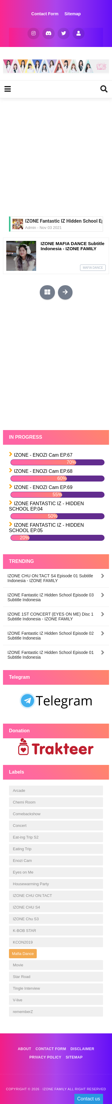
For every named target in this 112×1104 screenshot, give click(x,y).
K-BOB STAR (24, 930)
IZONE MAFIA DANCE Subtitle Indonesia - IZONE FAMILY (73, 246)
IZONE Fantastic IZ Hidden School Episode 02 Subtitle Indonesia (50, 635)
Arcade (19, 790)
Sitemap (73, 13)
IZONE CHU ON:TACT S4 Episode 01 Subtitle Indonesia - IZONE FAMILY (50, 578)
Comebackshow (27, 814)
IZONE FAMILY (55, 1089)
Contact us (88, 1098)
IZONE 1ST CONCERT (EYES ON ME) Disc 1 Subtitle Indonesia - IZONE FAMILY (50, 616)
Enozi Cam (22, 860)
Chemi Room (24, 802)
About (24, 1049)
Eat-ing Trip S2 (26, 837)
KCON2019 (23, 942)
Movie (18, 965)
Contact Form (45, 13)
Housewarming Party (31, 884)
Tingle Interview (26, 988)
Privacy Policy (45, 1057)
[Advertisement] (56, 157)
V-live (17, 1000)
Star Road (21, 976)
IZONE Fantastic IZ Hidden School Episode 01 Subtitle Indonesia (50, 655)
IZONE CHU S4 (26, 907)
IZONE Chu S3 (26, 919)
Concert (20, 825)
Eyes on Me (23, 872)
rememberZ (23, 1011)
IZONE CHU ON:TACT (32, 895)
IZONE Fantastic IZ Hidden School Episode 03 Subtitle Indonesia (50, 597)
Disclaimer (82, 1049)
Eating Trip (22, 849)
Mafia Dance (93, 267)
